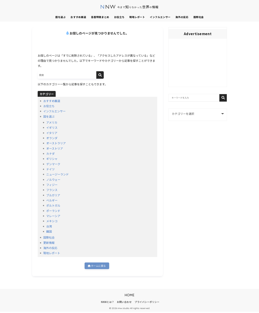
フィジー (51, 185)
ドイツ (50, 169)
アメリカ (51, 122)
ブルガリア (53, 195)
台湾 (49, 226)
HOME (129, 296)
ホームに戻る (97, 266)
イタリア (51, 133)
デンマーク (53, 164)
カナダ (50, 153)
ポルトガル (53, 205)
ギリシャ (51, 159)
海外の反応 (181, 17)
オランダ (51, 138)
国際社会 (198, 17)
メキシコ (51, 221)
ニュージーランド (57, 174)
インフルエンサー (160, 17)
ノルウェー (53, 179)
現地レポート (137, 17)
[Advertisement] (198, 63)
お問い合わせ (124, 303)
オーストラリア (56, 143)
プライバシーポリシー (147, 303)
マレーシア (53, 216)
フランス (51, 190)
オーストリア (54, 148)
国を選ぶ (60, 17)
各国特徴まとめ (100, 17)
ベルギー (51, 200)
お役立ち (119, 17)
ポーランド (53, 211)
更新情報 (49, 243)
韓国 (49, 231)
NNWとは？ (107, 303)
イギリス (51, 127)
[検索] (100, 75)
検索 (223, 98)
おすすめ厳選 (78, 17)
